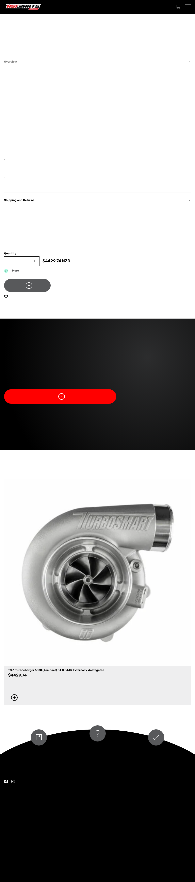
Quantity (10, 342)
